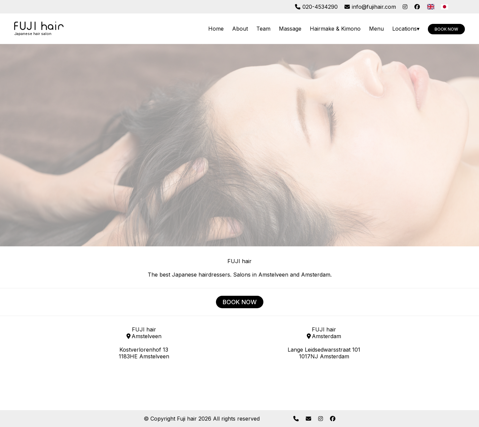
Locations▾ (405, 28)
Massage (290, 28)
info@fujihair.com (370, 6)
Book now (446, 29)
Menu (376, 28)
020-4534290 (316, 6)
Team (263, 28)
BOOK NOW (240, 302)
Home (216, 28)
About (240, 28)
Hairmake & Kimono (335, 28)
